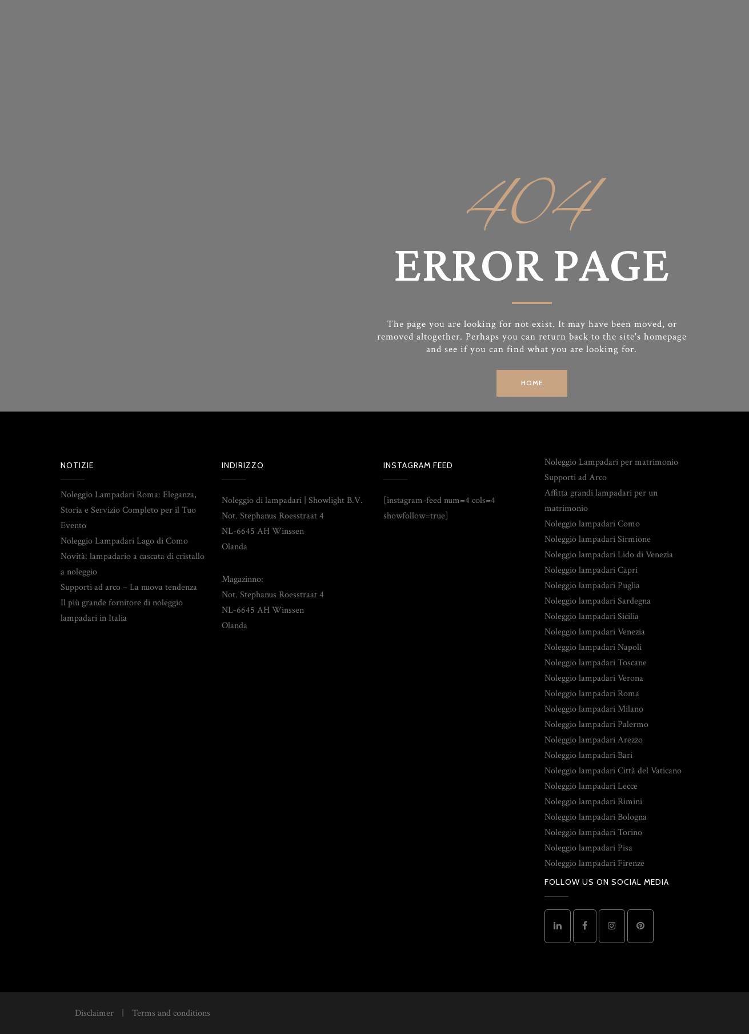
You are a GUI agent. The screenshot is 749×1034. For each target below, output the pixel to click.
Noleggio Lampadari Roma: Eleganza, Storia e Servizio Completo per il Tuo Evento (129, 510)
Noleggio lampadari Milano (593, 709)
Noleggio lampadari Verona (593, 678)
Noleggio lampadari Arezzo (593, 740)
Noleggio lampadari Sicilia (591, 616)
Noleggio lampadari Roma (591, 694)
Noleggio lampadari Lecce (591, 786)
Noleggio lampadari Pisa (588, 848)
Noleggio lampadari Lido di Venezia (608, 555)
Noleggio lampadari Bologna (595, 817)
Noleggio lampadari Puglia (592, 586)
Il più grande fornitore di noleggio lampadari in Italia (122, 610)
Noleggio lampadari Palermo (596, 724)
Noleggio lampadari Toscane (595, 663)
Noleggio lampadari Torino (593, 833)
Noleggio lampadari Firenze (594, 863)
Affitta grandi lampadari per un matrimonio (601, 500)
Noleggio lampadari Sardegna (597, 601)
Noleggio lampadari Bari (588, 755)
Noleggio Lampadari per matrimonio (611, 462)
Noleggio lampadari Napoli (593, 647)
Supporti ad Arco (575, 478)
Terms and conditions (171, 1013)
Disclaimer (94, 1013)
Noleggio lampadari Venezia (594, 632)
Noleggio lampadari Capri (591, 570)
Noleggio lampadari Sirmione (597, 539)
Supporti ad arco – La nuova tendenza (129, 587)
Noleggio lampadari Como (592, 524)
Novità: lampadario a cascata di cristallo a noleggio (133, 564)
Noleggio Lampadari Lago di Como (124, 541)
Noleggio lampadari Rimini (593, 802)
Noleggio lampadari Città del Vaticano (613, 771)
